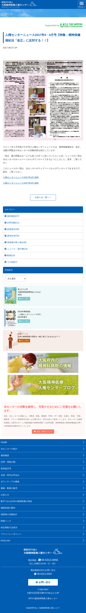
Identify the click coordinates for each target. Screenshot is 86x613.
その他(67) (11, 262)
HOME (4, 442)
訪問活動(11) (12, 222)
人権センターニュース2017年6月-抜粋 (21, 183)
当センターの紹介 (9, 449)
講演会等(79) (12, 236)
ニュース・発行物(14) (16, 249)
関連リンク (6, 521)
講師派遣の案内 (8, 508)
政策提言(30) (12, 229)
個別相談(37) (12, 216)
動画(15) (10, 255)
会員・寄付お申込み (10, 475)
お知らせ (5, 494)
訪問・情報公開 (8, 462)
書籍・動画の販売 (9, 488)
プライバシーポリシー (11, 534)
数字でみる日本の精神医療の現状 (16, 501)
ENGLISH (5, 540)
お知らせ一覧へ (43, 197)
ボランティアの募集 (10, 481)
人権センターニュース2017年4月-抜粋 (21, 177)
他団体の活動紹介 (9, 514)
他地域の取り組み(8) (15, 242)
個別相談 (5, 455)
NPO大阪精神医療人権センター (43, 598)
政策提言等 (6, 468)
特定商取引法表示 (9, 527)
